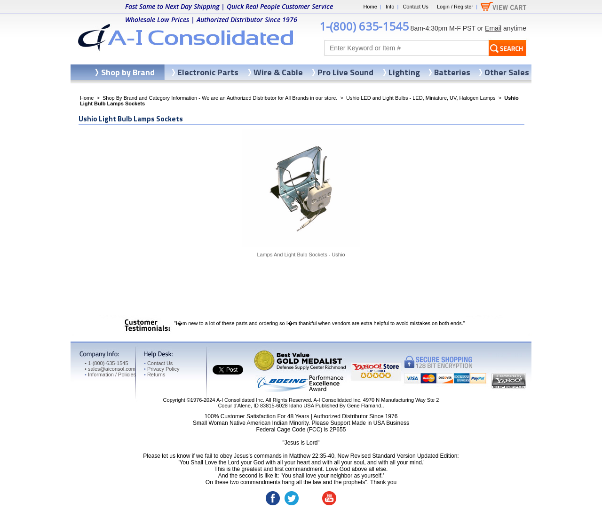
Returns (154, 374)
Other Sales (506, 72)
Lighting (404, 72)
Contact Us (415, 6)
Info (390, 6)
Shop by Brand (128, 72)
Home (370, 6)
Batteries (452, 72)
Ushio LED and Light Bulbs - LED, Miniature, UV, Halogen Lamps (421, 98)
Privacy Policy (161, 369)
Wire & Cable (278, 72)
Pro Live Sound (345, 72)
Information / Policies (110, 374)
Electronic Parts (207, 72)
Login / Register (455, 6)
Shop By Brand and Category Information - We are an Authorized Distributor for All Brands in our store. (220, 98)
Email (493, 28)
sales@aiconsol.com (111, 369)
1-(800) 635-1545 (364, 26)
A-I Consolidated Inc (239, 400)
